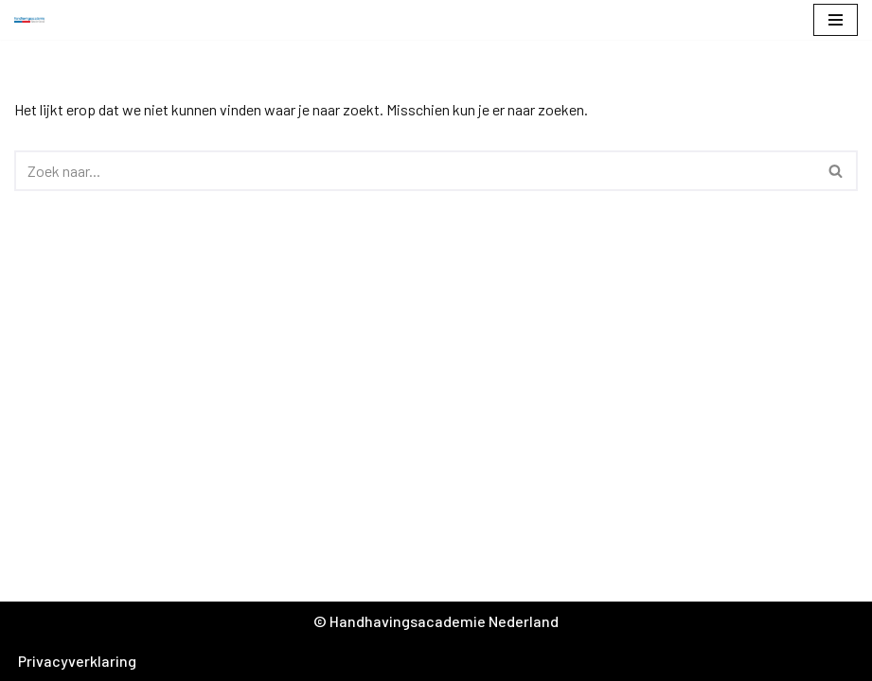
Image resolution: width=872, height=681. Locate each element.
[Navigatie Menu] (835, 20)
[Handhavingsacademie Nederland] (34, 20)
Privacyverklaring (77, 661)
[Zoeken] (414, 170)
